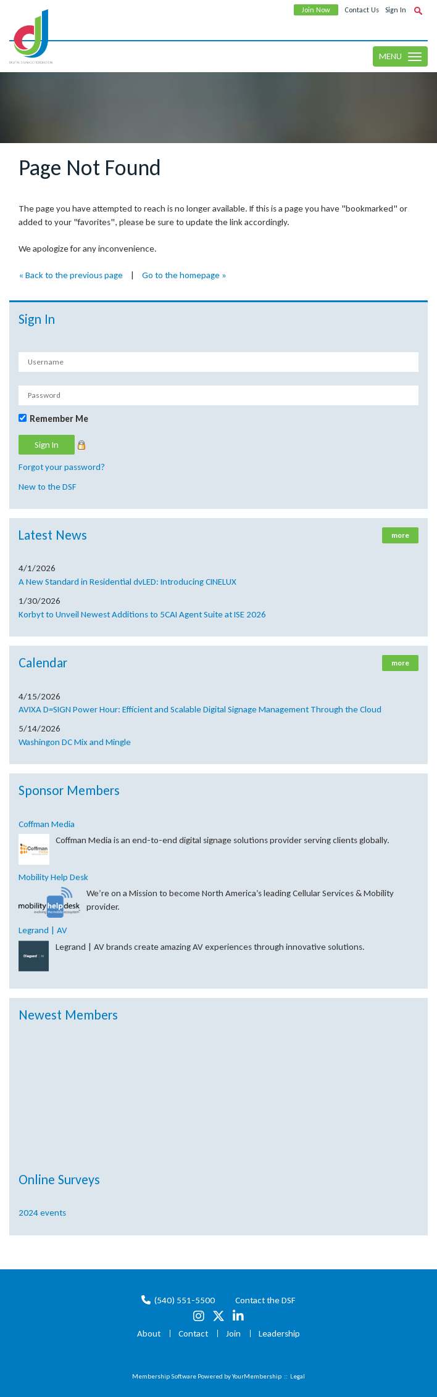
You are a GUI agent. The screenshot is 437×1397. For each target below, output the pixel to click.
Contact (193, 1333)
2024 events (42, 1212)
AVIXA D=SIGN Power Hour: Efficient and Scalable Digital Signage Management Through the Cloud (200, 709)
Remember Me (59, 418)
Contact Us (361, 10)
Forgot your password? (62, 466)
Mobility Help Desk (53, 877)
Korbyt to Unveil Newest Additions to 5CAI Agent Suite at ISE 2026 (142, 614)
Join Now (316, 10)
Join (233, 1333)
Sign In (395, 10)
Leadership (279, 1333)
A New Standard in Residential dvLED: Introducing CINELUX (127, 581)
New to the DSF (48, 486)
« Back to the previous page (71, 275)
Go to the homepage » (184, 275)
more (400, 535)
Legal (297, 1376)
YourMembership (256, 1376)
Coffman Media (47, 824)
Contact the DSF (265, 1300)
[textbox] (418, 10)
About (148, 1333)
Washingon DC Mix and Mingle (75, 742)
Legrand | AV (43, 930)
